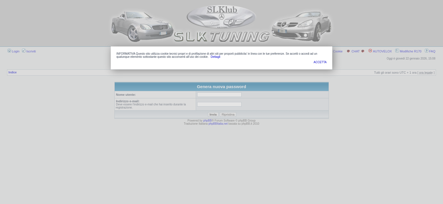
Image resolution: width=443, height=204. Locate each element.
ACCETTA (320, 62)
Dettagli (215, 56)
